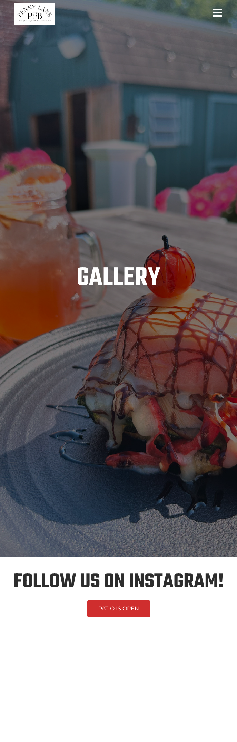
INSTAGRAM (173, 582)
